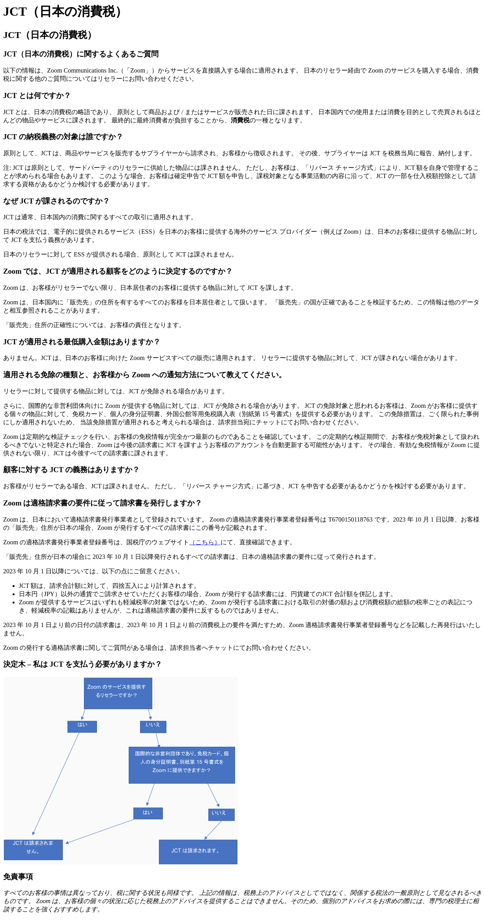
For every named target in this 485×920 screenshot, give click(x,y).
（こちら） (205, 542)
